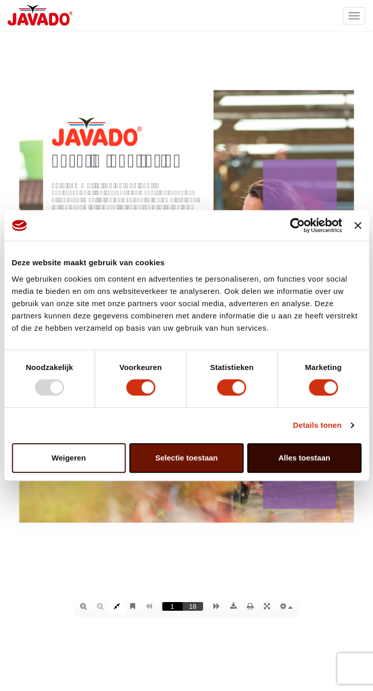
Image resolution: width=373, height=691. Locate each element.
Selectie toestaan (186, 457)
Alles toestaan (304, 457)
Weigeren (69, 457)
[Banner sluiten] (357, 225)
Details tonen (317, 425)
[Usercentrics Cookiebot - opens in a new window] (297, 225)
